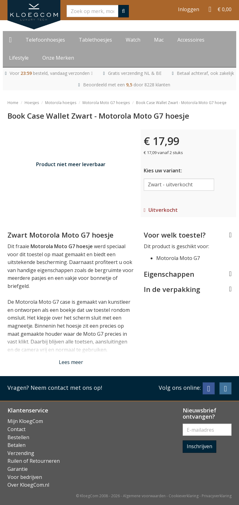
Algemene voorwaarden (144, 495)
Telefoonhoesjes (45, 39)
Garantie (17, 469)
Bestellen (18, 437)
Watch (133, 39)
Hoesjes (32, 102)
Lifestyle (19, 57)
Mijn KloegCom (25, 421)
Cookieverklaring (184, 495)
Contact (16, 429)
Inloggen (188, 9)
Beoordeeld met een (126, 85)
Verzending (20, 453)
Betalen (16, 445)
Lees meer (71, 362)
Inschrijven (199, 446)
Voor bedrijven (24, 477)
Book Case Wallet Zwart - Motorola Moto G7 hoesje (181, 102)
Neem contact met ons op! (66, 387)
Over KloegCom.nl (28, 484)
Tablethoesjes (95, 39)
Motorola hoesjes (60, 102)
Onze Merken (58, 57)
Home (12, 102)
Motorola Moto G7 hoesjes (106, 102)
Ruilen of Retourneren (33, 460)
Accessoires (190, 39)
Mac (159, 39)
